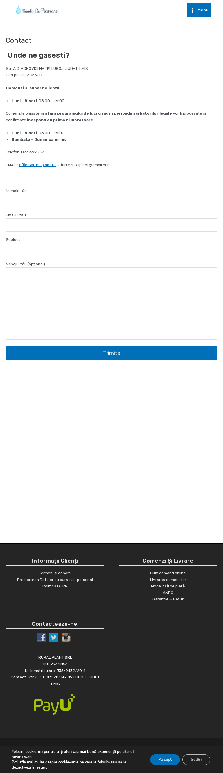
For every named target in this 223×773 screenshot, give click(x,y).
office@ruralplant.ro (37, 164)
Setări (196, 759)
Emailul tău (111, 222)
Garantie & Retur (168, 599)
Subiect (111, 246)
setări (41, 767)
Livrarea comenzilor (168, 579)
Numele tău (111, 197)
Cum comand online (168, 573)
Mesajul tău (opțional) (111, 301)
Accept (164, 759)
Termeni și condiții (55, 573)
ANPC (168, 592)
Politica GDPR (55, 586)
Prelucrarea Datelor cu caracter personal (55, 579)
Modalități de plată (168, 586)
